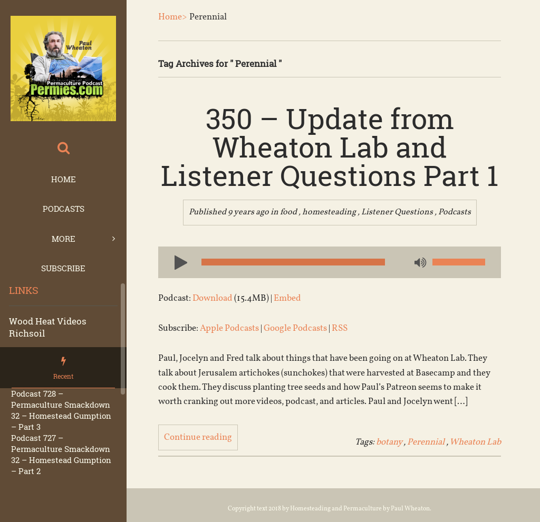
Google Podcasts (295, 328)
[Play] (176, 262)
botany (389, 442)
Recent (63, 376)
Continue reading (198, 437)
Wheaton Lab (475, 442)
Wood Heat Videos (47, 321)
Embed (287, 298)
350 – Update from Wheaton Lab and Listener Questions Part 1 (329, 146)
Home (63, 179)
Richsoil (27, 333)
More (63, 238)
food (288, 212)
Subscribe (63, 268)
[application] (329, 262)
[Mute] (419, 263)
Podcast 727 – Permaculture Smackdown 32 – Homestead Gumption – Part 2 (61, 454)
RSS (340, 328)
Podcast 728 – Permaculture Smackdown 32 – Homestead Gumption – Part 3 (61, 410)
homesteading (329, 212)
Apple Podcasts (229, 328)
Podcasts (63, 208)
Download (212, 298)
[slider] (293, 262)
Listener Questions (397, 212)
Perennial (426, 442)
